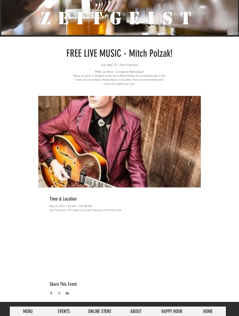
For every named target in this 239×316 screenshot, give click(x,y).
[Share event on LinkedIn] (67, 293)
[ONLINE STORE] (100, 311)
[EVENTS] (64, 311)
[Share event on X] (59, 293)
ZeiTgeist (119, 18)
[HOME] (208, 311)
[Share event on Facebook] (51, 293)
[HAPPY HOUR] (172, 311)
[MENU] (28, 311)
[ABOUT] (136, 311)
